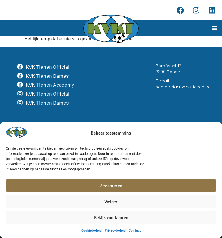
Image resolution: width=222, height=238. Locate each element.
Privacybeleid (115, 230)
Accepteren (111, 185)
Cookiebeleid (91, 230)
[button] (214, 28)
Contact (135, 230)
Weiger (111, 201)
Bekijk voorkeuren (111, 217)
